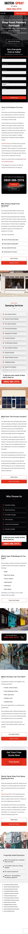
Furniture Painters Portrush (10, 895)
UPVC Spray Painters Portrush (11, 884)
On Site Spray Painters (11, 343)
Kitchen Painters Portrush (10, 902)
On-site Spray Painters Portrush (11, 898)
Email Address (5, 64)
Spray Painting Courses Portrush (11, 909)
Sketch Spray (14, 477)
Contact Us (14, 184)
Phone (3, 76)
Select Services (5, 82)
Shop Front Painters (10, 367)
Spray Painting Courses (11, 357)
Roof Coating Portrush (9, 911)
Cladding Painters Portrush (10, 904)
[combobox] (14, 84)
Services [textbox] (4, 84)
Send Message (14, 97)
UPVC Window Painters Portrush (11, 900)
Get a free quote (14, 41)
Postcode (4, 70)
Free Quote (14, 189)
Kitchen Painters (9, 352)
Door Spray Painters (10, 324)
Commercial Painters (11, 328)
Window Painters (14, 738)
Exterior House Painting (11, 319)
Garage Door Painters (11, 333)
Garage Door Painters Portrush (11, 893)
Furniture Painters (10, 338)
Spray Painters (14, 258)
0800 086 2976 (14, 9)
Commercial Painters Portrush (11, 891)
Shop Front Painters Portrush (11, 906)
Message (4, 88)
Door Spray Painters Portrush (11, 889)
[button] (1, 13)
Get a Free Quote (21, 13)
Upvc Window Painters (11, 348)
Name (3, 58)
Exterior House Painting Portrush (11, 886)
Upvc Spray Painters (10, 314)
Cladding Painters (14, 263)
